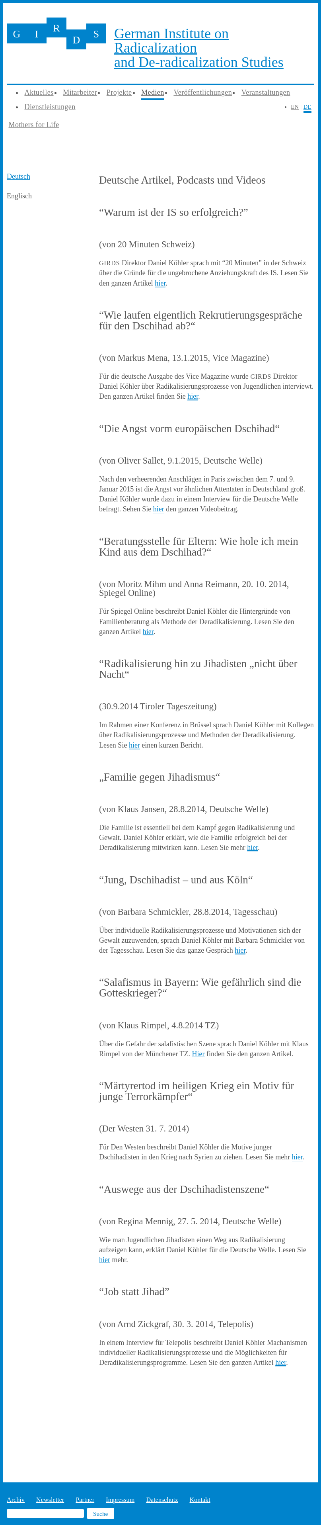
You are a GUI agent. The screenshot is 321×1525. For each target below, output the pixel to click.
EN (295, 107)
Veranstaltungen (265, 92)
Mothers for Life (34, 125)
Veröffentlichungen (202, 92)
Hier (198, 1054)
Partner (85, 1499)
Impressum (120, 1499)
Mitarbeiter (80, 92)
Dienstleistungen (50, 107)
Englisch (19, 196)
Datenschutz (162, 1499)
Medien (152, 92)
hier (160, 283)
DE (307, 107)
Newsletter (50, 1499)
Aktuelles (39, 92)
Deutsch (18, 176)
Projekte (119, 92)
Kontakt (200, 1499)
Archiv (16, 1499)
